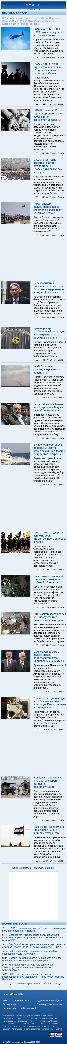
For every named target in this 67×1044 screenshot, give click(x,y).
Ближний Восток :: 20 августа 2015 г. (32, 868)
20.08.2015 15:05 (40, 438)
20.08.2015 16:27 (40, 398)
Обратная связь (22, 1000)
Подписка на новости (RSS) (49, 1000)
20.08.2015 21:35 (40, 153)
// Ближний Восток (56, 58)
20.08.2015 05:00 (40, 820)
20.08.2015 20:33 (40, 197)
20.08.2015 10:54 (40, 570)
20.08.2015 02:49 (40, 861)
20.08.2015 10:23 (40, 607)
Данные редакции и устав (50, 1004)
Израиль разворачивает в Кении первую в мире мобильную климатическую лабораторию (32, 959)
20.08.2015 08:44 (40, 645)
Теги (5, 1000)
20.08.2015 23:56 (40, 58)
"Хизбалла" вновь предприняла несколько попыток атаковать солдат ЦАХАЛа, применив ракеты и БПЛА (33, 945)
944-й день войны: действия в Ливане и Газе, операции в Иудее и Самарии (30, 952)
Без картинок (9, 1004)
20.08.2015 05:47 (40, 730)
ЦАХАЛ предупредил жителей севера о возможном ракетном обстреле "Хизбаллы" (33, 929)
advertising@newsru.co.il (24, 1008)
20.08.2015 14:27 (40, 485)
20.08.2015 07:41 (40, 692)
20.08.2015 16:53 (40, 360)
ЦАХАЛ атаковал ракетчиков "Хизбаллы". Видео (35, 983)
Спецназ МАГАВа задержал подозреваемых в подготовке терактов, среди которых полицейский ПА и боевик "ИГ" (32, 937)
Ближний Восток (14, 13)
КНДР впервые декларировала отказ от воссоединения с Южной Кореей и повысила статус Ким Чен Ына (33, 977)
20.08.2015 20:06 (40, 235)
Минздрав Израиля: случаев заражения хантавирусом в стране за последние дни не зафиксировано (27, 967)
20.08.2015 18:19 (40, 317)
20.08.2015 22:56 (40, 104)
